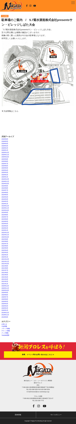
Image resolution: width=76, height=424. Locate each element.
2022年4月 (4, 250)
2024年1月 (4, 203)
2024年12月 (5, 179)
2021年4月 (4, 277)
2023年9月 (4, 212)
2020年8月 (4, 295)
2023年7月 (4, 217)
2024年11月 (5, 181)
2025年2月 (4, 174)
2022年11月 (5, 234)
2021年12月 (5, 259)
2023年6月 (4, 219)
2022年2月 (4, 255)
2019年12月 (5, 312)
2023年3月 (4, 226)
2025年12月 (5, 152)
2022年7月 (4, 243)
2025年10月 (5, 157)
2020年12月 (5, 286)
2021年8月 (4, 268)
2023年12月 (5, 206)
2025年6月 (4, 166)
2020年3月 (4, 306)
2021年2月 (4, 281)
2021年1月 (4, 283)
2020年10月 (5, 290)
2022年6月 (4, 246)
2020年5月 (4, 301)
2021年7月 (4, 270)
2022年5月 (4, 248)
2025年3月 (4, 172)
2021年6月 (4, 272)
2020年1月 (4, 310)
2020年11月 (5, 288)
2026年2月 (4, 148)
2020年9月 (4, 292)
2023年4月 (4, 223)
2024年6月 (4, 192)
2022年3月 (4, 252)
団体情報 (18, 415)
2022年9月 (4, 239)
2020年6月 (4, 299)
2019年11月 (5, 315)
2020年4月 (4, 303)
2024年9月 (4, 186)
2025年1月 (4, 177)
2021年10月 (5, 263)
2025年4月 (4, 170)
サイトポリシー (56, 415)
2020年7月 (4, 297)
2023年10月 (5, 210)
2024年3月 (4, 199)
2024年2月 (4, 201)
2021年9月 (4, 266)
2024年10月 (5, 183)
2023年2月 (4, 228)
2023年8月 (4, 215)
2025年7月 (4, 163)
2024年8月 (4, 188)
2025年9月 (4, 159)
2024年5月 (4, 194)
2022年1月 (4, 257)
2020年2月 (4, 308)
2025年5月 (4, 168)
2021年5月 (4, 275)
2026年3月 (4, 146)
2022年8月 (4, 241)
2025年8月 (4, 161)
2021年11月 (5, 261)
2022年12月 (5, 232)
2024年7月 (4, 190)
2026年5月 (4, 141)
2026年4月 (4, 143)
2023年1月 (4, 230)
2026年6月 (4, 139)
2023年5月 (4, 221)
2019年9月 (4, 317)
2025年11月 (5, 154)
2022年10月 (5, 237)
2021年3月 (4, 279)
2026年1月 (4, 150)
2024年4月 (4, 197)
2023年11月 (5, 208)
